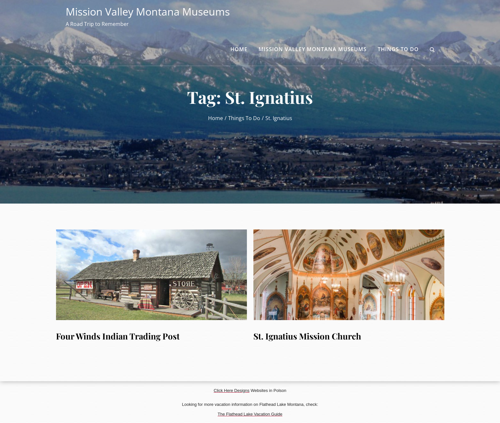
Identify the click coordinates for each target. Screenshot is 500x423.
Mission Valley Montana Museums (148, 11)
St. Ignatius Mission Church (307, 336)
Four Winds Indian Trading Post (118, 336)
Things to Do (398, 49)
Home (239, 49)
